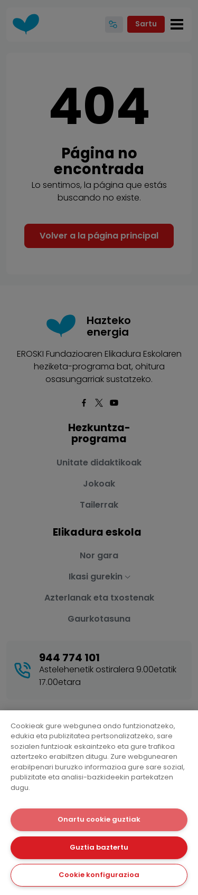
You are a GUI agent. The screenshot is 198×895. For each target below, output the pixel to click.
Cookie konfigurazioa (99, 875)
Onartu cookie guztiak (99, 819)
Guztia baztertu (99, 847)
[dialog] (99, 802)
